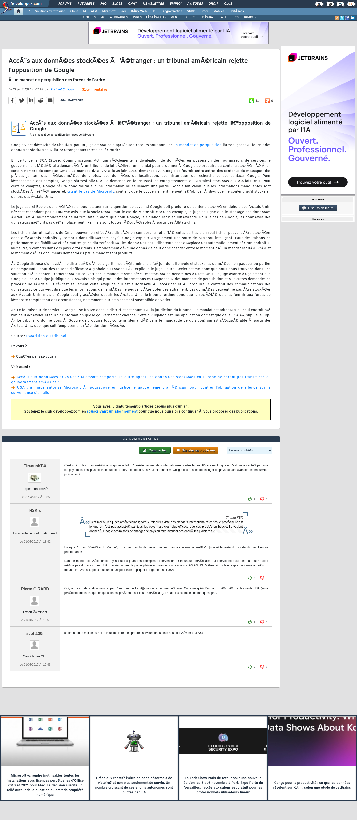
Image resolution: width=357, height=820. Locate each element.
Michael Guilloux (62, 90)
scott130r (35, 633)
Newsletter (153, 4)
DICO (235, 17)
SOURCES (191, 17)
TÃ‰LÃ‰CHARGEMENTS (163, 17)
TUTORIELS (88, 17)
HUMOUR (249, 17)
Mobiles (218, 11)
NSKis (35, 510)
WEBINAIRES (118, 17)
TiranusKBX (35, 466)
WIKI (223, 17)
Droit (213, 4)
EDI (153, 11)
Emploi (175, 4)
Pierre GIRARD (35, 589)
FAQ (103, 4)
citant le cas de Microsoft (90, 191)
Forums (65, 4)
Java (123, 11)
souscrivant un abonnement (112, 412)
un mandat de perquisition (197, 145)
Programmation (171, 11)
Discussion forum (317, 208)
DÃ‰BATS (209, 17)
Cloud (74, 11)
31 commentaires (94, 90)
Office (204, 11)
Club (228, 4)
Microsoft (108, 11)
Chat (132, 4)
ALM (94, 11)
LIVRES (137, 17)
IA (84, 11)
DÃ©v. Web (139, 11)
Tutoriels (86, 4)
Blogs (117, 4)
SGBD (191, 11)
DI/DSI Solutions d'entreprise (45, 11)
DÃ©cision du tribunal (46, 336)
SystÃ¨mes (236, 11)
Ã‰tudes (195, 4)
